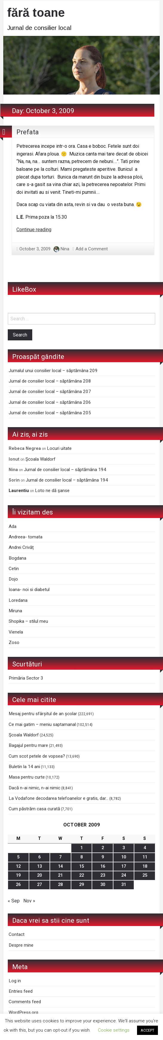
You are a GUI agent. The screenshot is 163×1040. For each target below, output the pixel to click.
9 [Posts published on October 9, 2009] (103, 857)
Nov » (29, 901)
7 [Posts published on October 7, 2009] (60, 857)
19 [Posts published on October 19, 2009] (18, 875)
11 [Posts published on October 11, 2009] (144, 857)
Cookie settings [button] (114, 1030)
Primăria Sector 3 (26, 678)
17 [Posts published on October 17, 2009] (123, 866)
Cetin (14, 568)
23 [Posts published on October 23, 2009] (102, 875)
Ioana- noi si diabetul (29, 589)
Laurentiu (19, 490)
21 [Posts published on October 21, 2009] (60, 875)
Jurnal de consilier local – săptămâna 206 (50, 402)
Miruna (15, 610)
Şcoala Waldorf (40, 459)
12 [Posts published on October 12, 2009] (18, 866)
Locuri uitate (59, 448)
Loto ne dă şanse (52, 490)
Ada (12, 526)
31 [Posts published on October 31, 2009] (123, 884)
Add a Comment (92, 249)
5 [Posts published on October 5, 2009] (18, 857)
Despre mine (21, 945)
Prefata (27, 132)
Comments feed (25, 1001)
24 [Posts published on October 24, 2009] (123, 875)
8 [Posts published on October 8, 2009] (81, 857)
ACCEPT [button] (147, 1030)
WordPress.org (23, 1012)
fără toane (36, 12)
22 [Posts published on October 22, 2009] (81, 875)
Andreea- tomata (25, 537)
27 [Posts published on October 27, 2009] (39, 884)
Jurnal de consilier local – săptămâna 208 (50, 381)
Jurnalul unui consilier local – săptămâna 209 (53, 370)
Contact (16, 934)
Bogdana (17, 558)
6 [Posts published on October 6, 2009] (39, 857)
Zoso (14, 642)
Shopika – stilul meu (28, 621)
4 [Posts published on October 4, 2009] (145, 847)
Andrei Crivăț (21, 547)
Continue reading (33, 229)
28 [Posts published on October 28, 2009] (60, 884)
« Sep (14, 901)
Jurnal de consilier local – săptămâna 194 (65, 469)
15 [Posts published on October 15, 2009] (81, 866)
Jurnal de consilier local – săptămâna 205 (50, 412)
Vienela (16, 632)
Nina (65, 249)
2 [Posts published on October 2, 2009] (103, 847)
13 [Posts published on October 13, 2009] (39, 866)
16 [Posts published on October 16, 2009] (102, 866)
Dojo (13, 579)
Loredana (18, 600)
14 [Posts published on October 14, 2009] (60, 866)
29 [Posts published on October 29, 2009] (81, 884)
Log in (15, 980)
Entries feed (21, 991)
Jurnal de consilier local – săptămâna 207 (50, 391)
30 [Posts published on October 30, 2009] (102, 884)
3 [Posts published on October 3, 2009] (123, 847)
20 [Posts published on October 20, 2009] (39, 875)
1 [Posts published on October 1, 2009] (81, 847)
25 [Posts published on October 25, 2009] (144, 875)
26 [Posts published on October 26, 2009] (18, 884)
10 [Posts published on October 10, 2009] (123, 857)
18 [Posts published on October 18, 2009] (144, 866)
